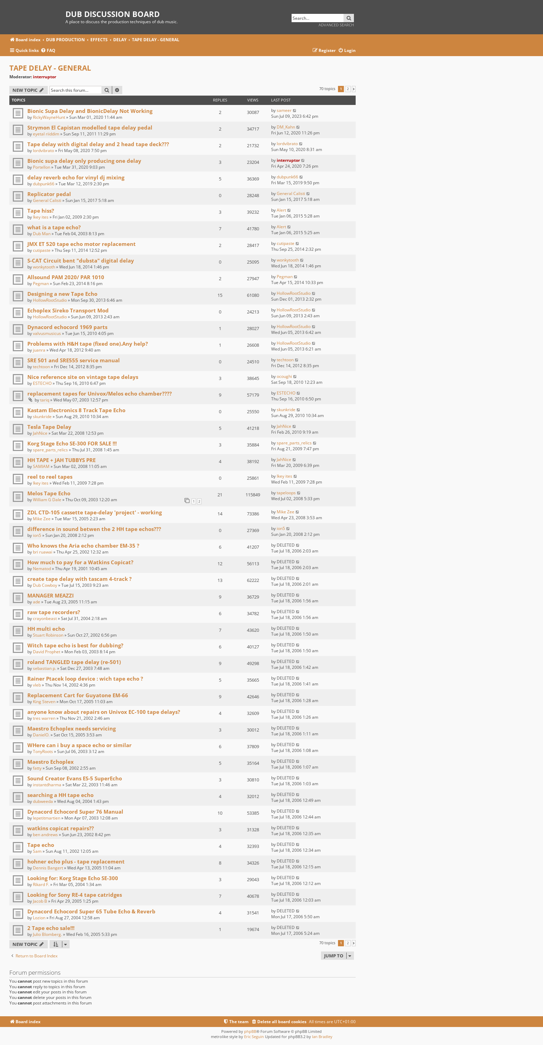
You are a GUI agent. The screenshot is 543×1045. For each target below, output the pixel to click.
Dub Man (42, 234)
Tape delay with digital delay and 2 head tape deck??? (98, 144)
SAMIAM (41, 466)
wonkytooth (44, 267)
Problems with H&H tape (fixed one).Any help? (87, 343)
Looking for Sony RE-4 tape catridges (74, 894)
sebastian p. (44, 668)
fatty (37, 768)
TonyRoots (43, 751)
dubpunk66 (43, 184)
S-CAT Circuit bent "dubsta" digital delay (80, 260)
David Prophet (46, 652)
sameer (284, 110)
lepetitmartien (46, 818)
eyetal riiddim (46, 134)
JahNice (40, 433)
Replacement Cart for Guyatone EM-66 (77, 695)
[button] (354, 89)
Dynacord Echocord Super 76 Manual (75, 811)
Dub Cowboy (45, 585)
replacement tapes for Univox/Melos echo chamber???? (99, 393)
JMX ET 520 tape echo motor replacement (81, 243)
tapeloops (286, 493)
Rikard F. (41, 884)
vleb (37, 685)
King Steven (44, 702)
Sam (37, 851)
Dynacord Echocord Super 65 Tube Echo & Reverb (91, 911)
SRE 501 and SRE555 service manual (73, 360)
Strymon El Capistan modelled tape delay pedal (89, 127)
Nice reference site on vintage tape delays (82, 376)
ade (36, 602)
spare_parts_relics (50, 450)
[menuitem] (48, 50)
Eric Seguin (254, 1036)
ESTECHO (42, 383)
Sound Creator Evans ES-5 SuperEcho (74, 778)
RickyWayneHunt (49, 117)
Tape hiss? (40, 210)
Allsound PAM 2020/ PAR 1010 (65, 277)
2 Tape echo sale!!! (50, 927)
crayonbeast (45, 618)
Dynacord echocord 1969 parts (67, 327)
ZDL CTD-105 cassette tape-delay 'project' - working (94, 512)
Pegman (41, 283)
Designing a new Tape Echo (62, 293)
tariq (44, 400)
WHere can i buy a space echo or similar (79, 745)
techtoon (41, 367)
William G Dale (47, 500)
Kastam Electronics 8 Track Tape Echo (76, 410)
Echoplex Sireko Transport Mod (68, 310)
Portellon (41, 167)
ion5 (37, 535)
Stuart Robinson (48, 635)
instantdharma (47, 785)
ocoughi (284, 376)
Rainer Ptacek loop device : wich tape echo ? (85, 678)
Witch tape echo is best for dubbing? (75, 645)
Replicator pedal (49, 194)
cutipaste (42, 250)
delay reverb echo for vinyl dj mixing (75, 177)
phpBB (250, 1031)
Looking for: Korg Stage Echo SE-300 (72, 878)
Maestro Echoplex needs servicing (71, 728)
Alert (281, 210)
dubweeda (43, 801)
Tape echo (40, 844)
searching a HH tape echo (60, 794)
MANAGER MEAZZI (50, 595)
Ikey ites (40, 217)
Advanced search (336, 24)
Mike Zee (42, 519)
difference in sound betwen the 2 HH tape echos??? (94, 528)
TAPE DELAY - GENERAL (50, 68)
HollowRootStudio (50, 300)
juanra (39, 350)
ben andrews (45, 835)
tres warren (44, 718)
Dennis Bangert (48, 868)
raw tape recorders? (53, 612)
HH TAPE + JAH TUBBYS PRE (61, 460)
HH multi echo (46, 628)
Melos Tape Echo (48, 493)
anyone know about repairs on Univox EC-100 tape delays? (103, 711)
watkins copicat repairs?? (60, 828)
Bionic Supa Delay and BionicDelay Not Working (89, 110)
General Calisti (47, 200)
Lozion (39, 918)
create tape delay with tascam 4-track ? (79, 578)
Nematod (42, 569)
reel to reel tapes (49, 476)
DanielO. (41, 735)
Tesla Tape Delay (49, 426)
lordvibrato (43, 150)
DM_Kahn (286, 127)
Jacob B (40, 901)
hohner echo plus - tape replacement (76, 861)
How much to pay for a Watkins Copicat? (80, 562)
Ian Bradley (322, 1036)
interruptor (44, 77)
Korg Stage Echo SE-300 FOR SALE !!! (72, 443)
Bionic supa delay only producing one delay (84, 160)
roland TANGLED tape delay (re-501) (74, 661)
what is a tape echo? (54, 227)
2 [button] (348, 89)
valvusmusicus (47, 333)
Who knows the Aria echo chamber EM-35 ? (83, 545)
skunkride (42, 416)
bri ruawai (42, 552)
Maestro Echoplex (50, 761)
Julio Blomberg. (47, 934)
